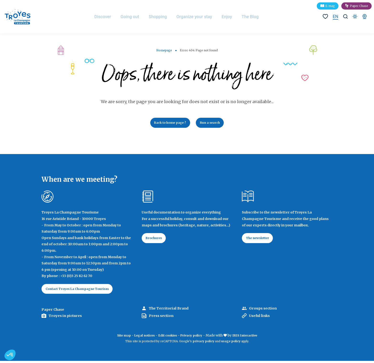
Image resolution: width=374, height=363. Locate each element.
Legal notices (142, 338)
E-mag (330, 6)
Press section (162, 317)
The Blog (255, 16)
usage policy (230, 343)
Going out (134, 16)
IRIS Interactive (249, 338)
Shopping (163, 16)
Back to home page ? (168, 123)
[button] (10, 355)
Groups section (264, 310)
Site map (119, 338)
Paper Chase (359, 6)
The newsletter (260, 240)
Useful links (261, 317)
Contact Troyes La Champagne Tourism (81, 290)
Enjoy (232, 16)
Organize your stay (200, 16)
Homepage (164, 50)
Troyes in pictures (67, 317)
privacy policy (203, 343)
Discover (107, 16)
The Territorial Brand (171, 310)
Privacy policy (193, 338)
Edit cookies (167, 338)
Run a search (213, 123)
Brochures (155, 240)
